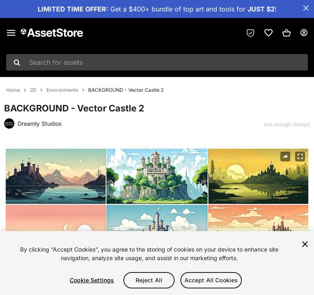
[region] (157, 263)
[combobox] (157, 62)
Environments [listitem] (62, 90)
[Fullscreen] (300, 156)
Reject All (149, 280)
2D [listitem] (33, 90)
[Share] (285, 156)
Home (13, 90)
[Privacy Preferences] (250, 33)
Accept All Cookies (211, 280)
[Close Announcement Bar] (306, 8)
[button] (286, 33)
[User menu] (304, 33)
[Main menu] (11, 33)
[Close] (305, 244)
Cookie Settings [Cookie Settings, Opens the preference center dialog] (92, 280)
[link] (268, 33)
